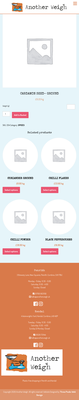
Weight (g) (6, 106)
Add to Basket (20, 115)
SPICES (21, 125)
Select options (11, 190)
